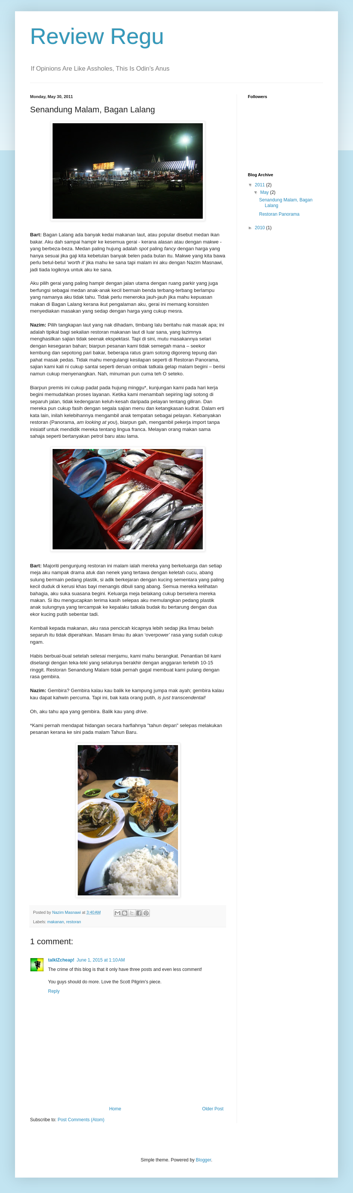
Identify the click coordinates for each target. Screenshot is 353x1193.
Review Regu (97, 36)
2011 (260, 184)
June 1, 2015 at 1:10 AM (101, 960)
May (265, 192)
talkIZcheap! (61, 960)
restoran (73, 921)
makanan (55, 921)
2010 (260, 227)
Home (115, 1108)
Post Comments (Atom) (80, 1119)
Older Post (212, 1108)
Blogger (203, 1160)
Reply (54, 991)
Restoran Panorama (279, 214)
